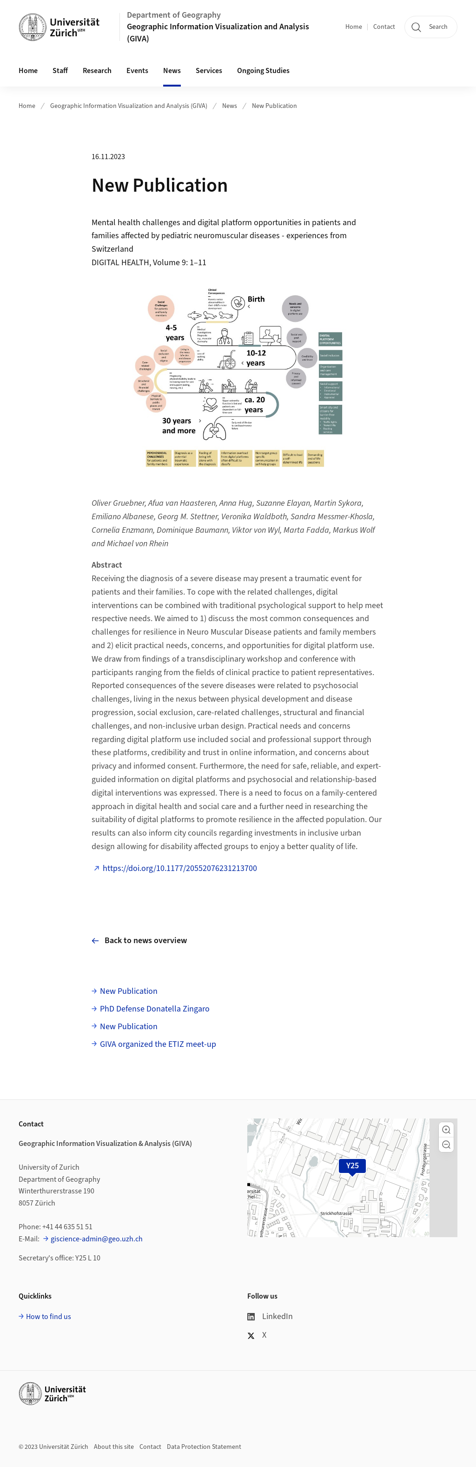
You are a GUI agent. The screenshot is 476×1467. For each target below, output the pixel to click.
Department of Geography (174, 15)
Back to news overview (139, 940)
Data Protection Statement (204, 1447)
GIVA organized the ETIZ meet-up (158, 1044)
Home (353, 27)
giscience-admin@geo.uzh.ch (97, 1239)
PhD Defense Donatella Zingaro (155, 1009)
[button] (446, 1129)
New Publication (274, 106)
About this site (114, 1447)
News (172, 71)
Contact (384, 27)
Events (137, 71)
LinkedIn (270, 1316)
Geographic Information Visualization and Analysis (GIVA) (218, 32)
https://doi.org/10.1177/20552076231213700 (180, 868)
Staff (60, 71)
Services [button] (209, 71)
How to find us (48, 1317)
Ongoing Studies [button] (263, 71)
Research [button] (97, 71)
